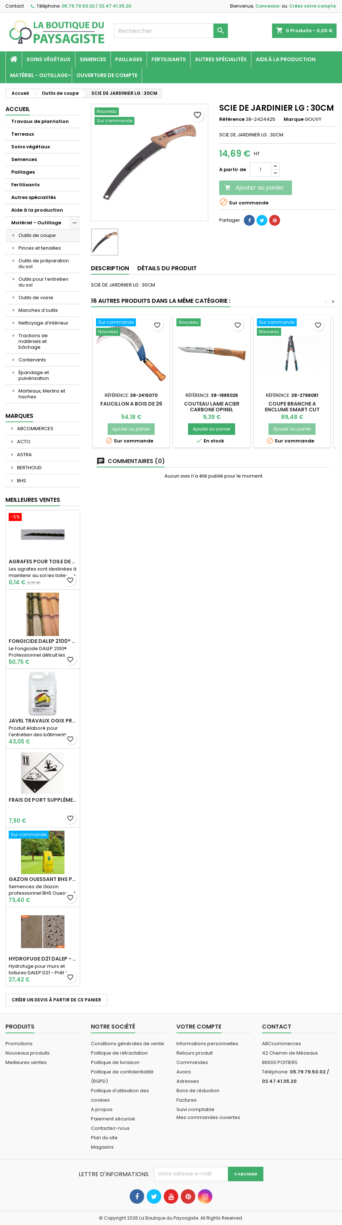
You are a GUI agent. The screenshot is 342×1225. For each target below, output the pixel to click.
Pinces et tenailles (39, 248)
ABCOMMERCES (34, 428)
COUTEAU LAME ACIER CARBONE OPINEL (211, 406)
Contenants (32, 359)
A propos (102, 1109)
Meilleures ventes (26, 1062)
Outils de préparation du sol (43, 263)
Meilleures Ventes (32, 500)
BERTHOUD (29, 467)
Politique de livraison (115, 1062)
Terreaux (22, 134)
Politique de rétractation (119, 1053)
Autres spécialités (221, 59)
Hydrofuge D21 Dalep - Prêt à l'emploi (43, 959)
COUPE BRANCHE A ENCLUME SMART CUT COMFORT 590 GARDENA (292, 409)
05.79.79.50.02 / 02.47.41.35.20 (96, 6)
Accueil (17, 109)
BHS (21, 480)
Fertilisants (168, 59)
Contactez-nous (110, 1128)
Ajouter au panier (254, 187)
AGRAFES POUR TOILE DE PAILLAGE (43, 561)
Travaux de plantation (40, 121)
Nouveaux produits (27, 1053)
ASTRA (24, 454)
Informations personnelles (207, 1043)
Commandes (192, 1062)
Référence (232, 119)
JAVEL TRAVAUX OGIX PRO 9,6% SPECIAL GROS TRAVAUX (43, 721)
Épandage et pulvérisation (33, 375)
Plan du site (104, 1137)
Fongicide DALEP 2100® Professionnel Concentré (43, 641)
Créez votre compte (312, 6)
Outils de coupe (37, 235)
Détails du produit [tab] (167, 268)
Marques (19, 416)
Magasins (102, 1147)
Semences (93, 59)
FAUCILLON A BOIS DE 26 (131, 403)
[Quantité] (260, 169)
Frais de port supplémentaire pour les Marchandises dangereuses (43, 800)
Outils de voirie (35, 297)
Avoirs (183, 1071)
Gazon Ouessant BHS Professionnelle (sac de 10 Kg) (43, 879)
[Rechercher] (171, 31)
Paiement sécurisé (113, 1118)
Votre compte (198, 1026)
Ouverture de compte (106, 75)
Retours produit (194, 1053)
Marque (294, 119)
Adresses (187, 1081)
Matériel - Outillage (38, 75)
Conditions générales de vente (127, 1043)
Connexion (267, 6)
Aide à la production (286, 59)
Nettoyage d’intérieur (43, 322)
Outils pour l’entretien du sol (43, 282)
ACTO (23, 441)
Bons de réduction (198, 1090)
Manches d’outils (38, 310)
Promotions (19, 1043)
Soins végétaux (48, 59)
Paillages (128, 59)
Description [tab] (110, 268)
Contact (14, 6)
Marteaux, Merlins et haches (41, 393)
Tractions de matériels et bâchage (33, 341)
